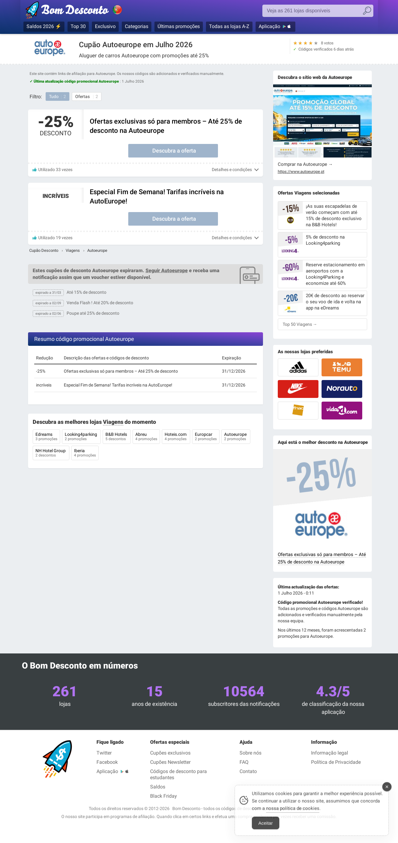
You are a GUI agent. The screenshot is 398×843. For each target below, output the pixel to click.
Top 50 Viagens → (300, 324)
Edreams (46, 437)
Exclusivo (105, 26)
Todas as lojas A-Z (229, 26)
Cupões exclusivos (170, 753)
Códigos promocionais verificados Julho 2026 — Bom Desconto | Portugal (80, 11)
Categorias (136, 26)
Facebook (107, 762)
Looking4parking (81, 437)
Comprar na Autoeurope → (305, 164)
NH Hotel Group (51, 453)
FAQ (244, 762)
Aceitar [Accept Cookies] (265, 828)
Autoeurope (236, 437)
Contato (248, 771)
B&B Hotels (116, 437)
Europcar (206, 437)
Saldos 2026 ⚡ (44, 26)
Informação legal (329, 753)
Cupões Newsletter (170, 762)
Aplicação (269, 26)
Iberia (85, 453)
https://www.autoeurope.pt (301, 172)
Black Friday (163, 796)
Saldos (157, 787)
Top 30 (78, 26)
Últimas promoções (179, 26)
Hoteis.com (176, 437)
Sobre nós (250, 753)
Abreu (146, 437)
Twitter (104, 753)
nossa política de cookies (292, 813)
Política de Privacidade (336, 762)
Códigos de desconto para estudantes (178, 774)
